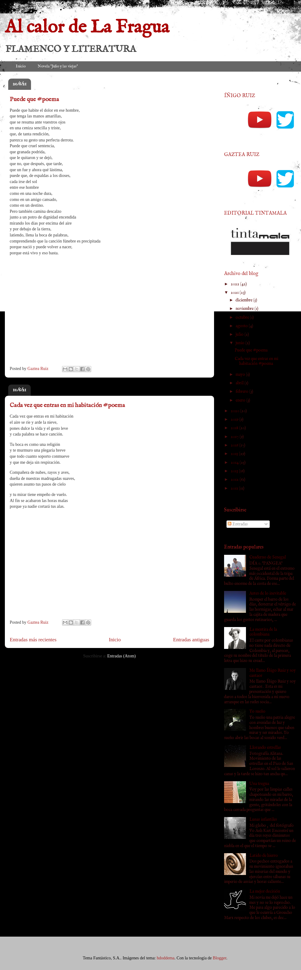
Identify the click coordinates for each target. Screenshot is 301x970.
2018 (235, 428)
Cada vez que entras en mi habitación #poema (67, 405)
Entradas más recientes (33, 640)
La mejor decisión (264, 891)
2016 (235, 445)
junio (240, 343)
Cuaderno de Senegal (267, 557)
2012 (235, 479)
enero (241, 400)
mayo (241, 374)
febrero (242, 391)
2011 (235, 488)
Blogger (219, 958)
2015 (235, 453)
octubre (243, 317)
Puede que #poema (34, 99)
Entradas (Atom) (121, 656)
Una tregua (259, 783)
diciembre (244, 300)
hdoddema (166, 958)
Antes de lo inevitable (267, 593)
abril (240, 383)
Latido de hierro (263, 855)
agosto (242, 326)
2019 (235, 419)
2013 (235, 471)
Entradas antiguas (191, 640)
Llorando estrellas (265, 747)
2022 (235, 284)
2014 (235, 462)
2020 (235, 411)
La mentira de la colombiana (263, 632)
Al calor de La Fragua (87, 27)
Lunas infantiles (263, 819)
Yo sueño (257, 711)
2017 (235, 436)
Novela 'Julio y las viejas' (58, 66)
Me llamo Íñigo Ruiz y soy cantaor (272, 673)
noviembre (245, 308)
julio (240, 334)
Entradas (238, 524)
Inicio (21, 66)
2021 (235, 292)
